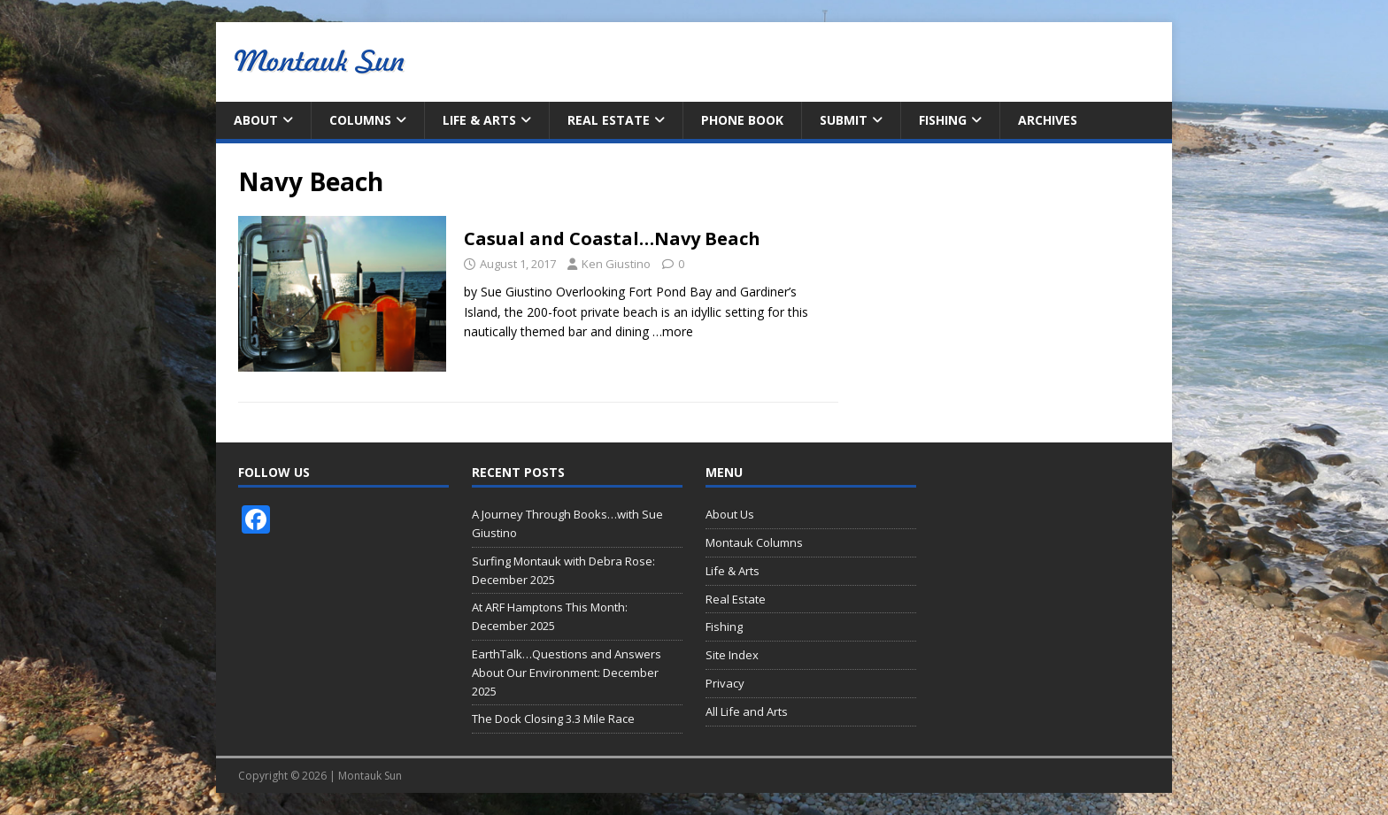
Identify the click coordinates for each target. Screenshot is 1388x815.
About (256, 119)
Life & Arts (479, 119)
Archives (1047, 119)
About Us (730, 514)
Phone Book (742, 119)
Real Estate (608, 119)
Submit (844, 119)
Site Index (732, 655)
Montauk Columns (754, 542)
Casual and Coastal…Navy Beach (612, 238)
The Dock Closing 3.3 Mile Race (553, 719)
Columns (360, 119)
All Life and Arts (747, 711)
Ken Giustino (616, 264)
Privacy (725, 683)
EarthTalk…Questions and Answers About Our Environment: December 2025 (566, 672)
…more (672, 331)
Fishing (943, 119)
